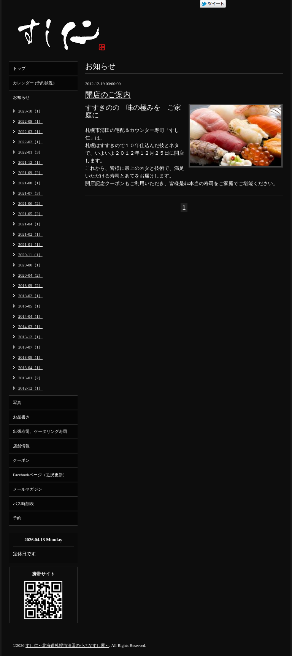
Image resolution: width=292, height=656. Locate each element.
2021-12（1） (30, 162)
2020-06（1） (30, 265)
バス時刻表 (23, 503)
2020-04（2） (30, 275)
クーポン (21, 460)
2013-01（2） (30, 378)
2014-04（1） (30, 316)
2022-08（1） (30, 121)
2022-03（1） (30, 131)
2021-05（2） (30, 213)
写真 (17, 402)
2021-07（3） (30, 193)
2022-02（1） (30, 141)
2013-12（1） (30, 336)
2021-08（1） (30, 183)
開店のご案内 (108, 94)
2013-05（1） (30, 357)
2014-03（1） (30, 326)
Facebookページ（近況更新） (40, 474)
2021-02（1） (30, 234)
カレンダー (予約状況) (33, 83)
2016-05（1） (30, 306)
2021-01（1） (30, 244)
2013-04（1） (30, 367)
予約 (17, 518)
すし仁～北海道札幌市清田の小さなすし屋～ (67, 645)
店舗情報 (21, 446)
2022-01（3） (30, 152)
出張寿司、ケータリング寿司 (40, 431)
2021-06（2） (30, 203)
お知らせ (21, 97)
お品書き (21, 417)
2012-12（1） (30, 388)
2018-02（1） (30, 295)
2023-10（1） (30, 111)
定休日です (24, 553)
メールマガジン (27, 489)
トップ (19, 68)
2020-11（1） (30, 254)
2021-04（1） (30, 224)
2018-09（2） (30, 285)
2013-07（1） (30, 347)
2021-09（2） (30, 172)
